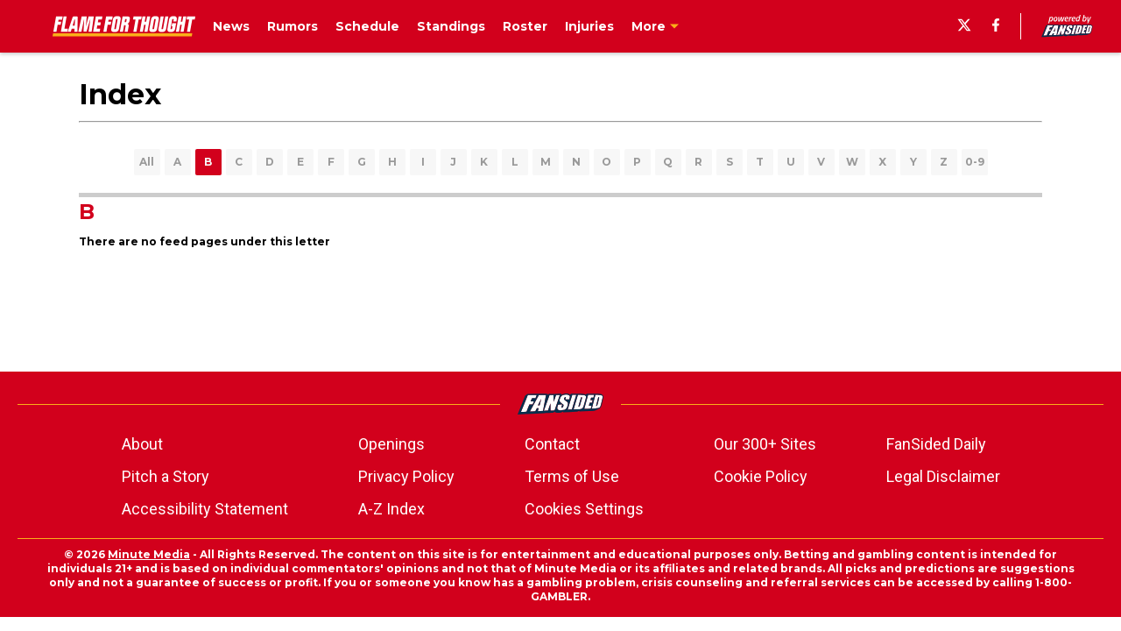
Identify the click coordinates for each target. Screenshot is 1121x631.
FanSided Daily (936, 444)
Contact (552, 444)
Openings (391, 444)
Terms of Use (572, 476)
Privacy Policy (406, 476)
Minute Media (149, 554)
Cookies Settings (584, 509)
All (146, 161)
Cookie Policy (760, 476)
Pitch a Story (165, 476)
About (142, 444)
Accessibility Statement (205, 509)
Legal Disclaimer (943, 476)
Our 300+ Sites (765, 444)
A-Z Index (391, 509)
